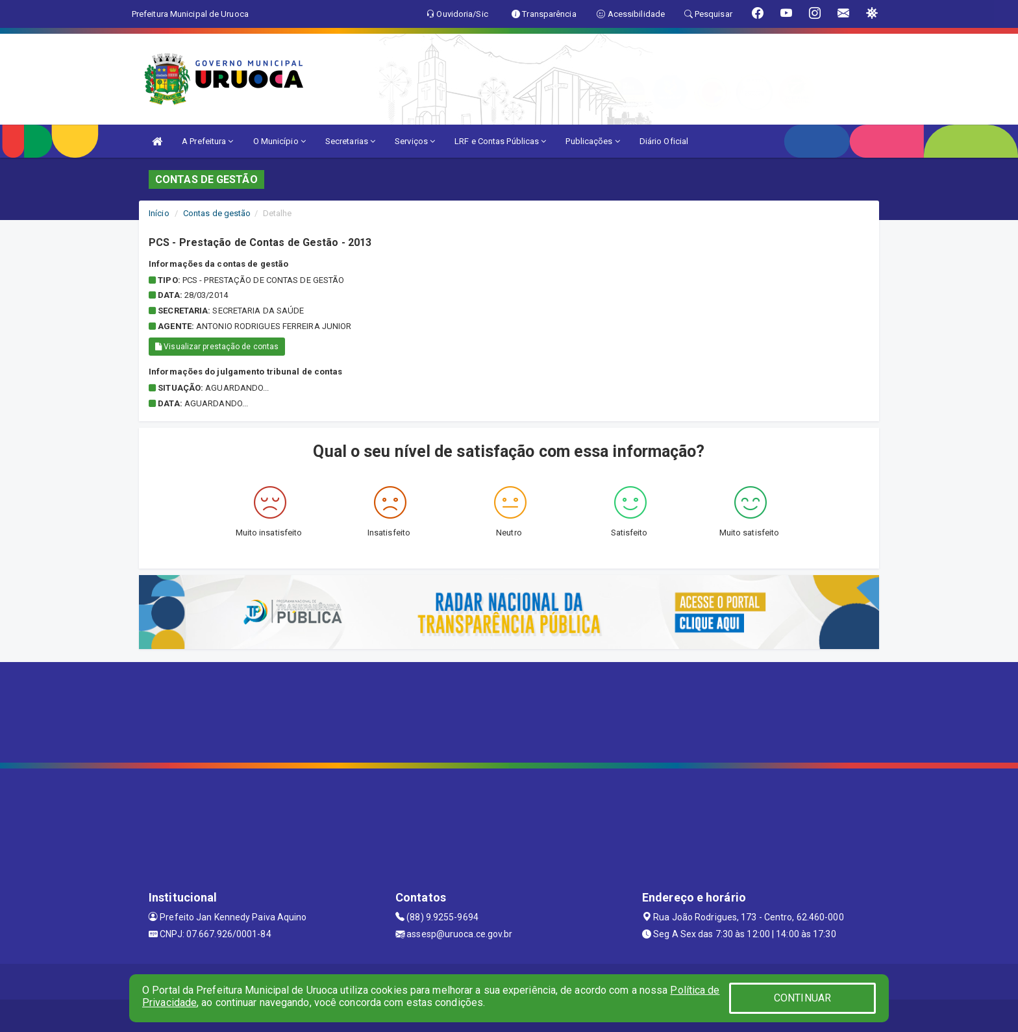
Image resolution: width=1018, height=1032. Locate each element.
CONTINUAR (802, 998)
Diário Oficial (663, 141)
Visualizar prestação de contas (217, 346)
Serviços (415, 141)
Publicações (592, 141)
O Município (279, 141)
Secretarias (350, 141)
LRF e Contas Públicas (500, 141)
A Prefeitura (207, 141)
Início (159, 213)
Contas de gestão (217, 213)
